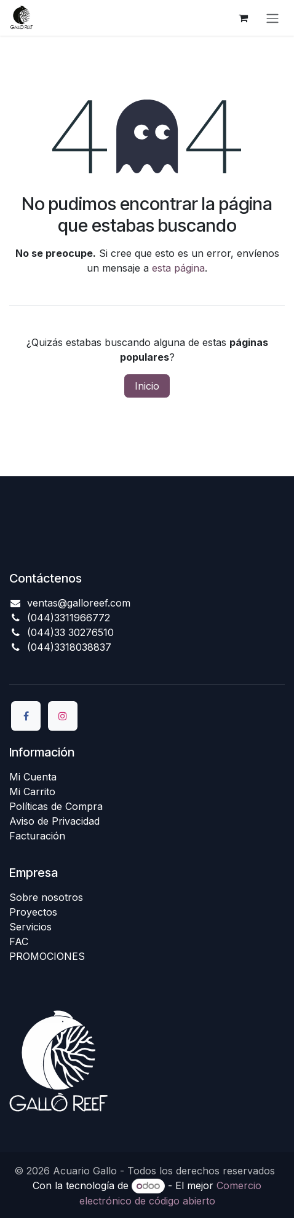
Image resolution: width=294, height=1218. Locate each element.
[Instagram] (62, 716)
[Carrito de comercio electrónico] (243, 18)
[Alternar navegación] (272, 18)
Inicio (147, 386)
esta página (178, 268)
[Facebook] (26, 716)
